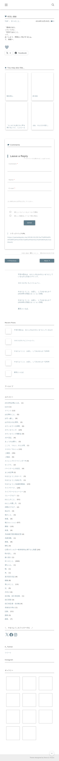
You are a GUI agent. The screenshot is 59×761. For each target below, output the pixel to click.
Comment (13, 164)
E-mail (12, 188)
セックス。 (9, 465)
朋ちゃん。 (9, 565)
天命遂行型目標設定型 (13, 534)
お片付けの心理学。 (12, 422)
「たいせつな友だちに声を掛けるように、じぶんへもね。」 (16, 127)
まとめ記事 (9, 472)
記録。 (7, 611)
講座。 (7, 619)
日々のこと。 (36, 253)
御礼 (6, 546)
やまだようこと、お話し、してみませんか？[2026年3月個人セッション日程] (34, 292)
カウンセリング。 (11, 430)
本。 (6, 573)
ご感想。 (8, 453)
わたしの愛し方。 (11, 503)
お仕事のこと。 (10, 414)
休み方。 (8, 511)
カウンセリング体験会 (13, 434)
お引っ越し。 (10, 418)
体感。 (7, 519)
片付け (7, 592)
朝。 (6, 569)
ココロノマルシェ (11, 449)
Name (12, 180)
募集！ (7, 526)
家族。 (7, 542)
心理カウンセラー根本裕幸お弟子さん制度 (21, 550)
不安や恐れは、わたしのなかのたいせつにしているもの (33, 330)
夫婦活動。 (9, 538)
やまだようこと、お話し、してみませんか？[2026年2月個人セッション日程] (34, 301)
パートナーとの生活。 (13, 468)
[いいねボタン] (7, 47)
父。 (6, 588)
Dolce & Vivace (49, 757)
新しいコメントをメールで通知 (26, 212)
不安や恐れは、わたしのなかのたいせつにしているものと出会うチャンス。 (35, 275)
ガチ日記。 (9, 438)
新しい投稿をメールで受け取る (26, 216)
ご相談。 (8, 457)
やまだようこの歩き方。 (14, 480)
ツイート (8, 653)
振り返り (8, 557)
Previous (12, 261)
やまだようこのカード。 (14, 476)
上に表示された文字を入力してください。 (20, 201)
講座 (6, 615)
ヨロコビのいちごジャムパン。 (29, 283)
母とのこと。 (10, 584)
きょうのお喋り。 (11, 441)
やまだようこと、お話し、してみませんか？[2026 (31, 351)
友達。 (7, 530)
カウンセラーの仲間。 (13, 426)
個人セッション (10, 522)
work (7, 407)
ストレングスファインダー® (15, 461)
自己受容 (8, 600)
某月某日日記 (10, 577)
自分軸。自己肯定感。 (13, 596)
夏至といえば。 (24, 309)
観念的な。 (10, 96)
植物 (6, 580)
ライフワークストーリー (14, 492)
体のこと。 (9, 515)
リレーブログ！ (10, 496)
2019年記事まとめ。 (13, 403)
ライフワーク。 (10, 488)
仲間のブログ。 (10, 507)
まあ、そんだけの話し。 (41, 125)
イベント (8, 411)
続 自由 (35, 96)
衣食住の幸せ (10, 607)
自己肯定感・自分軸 (12, 604)
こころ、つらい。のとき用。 (15, 445)
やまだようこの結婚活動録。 (15, 484)
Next (47, 261)
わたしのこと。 (10, 499)
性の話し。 (9, 553)
